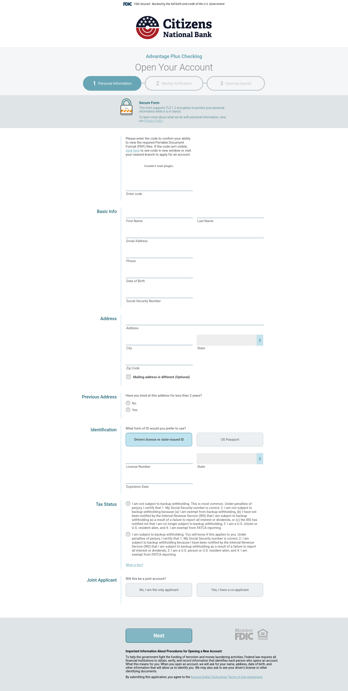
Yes (134, 410)
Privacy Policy (153, 121)
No (134, 403)
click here (133, 151)
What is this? (134, 565)
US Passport (230, 440)
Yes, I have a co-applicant (230, 590)
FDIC (244, 634)
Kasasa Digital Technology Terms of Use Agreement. (227, 677)
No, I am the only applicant (158, 590)
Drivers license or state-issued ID (159, 440)
